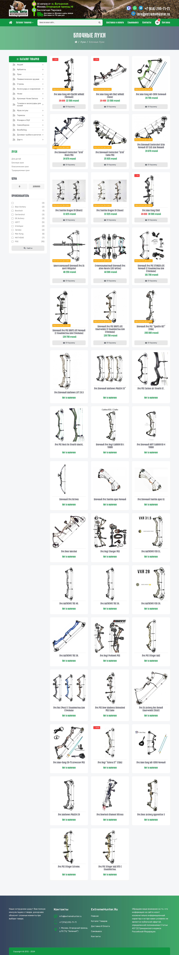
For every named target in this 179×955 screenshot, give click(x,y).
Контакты (146, 22)
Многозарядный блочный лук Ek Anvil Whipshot (69, 267)
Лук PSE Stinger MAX (151, 655)
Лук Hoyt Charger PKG (110, 551)
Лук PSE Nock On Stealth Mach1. (69, 444)
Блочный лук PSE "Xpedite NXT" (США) (151, 328)
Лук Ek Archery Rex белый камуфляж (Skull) (151, 709)
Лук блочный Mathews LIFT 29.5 (69, 392)
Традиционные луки (20, 170)
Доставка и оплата (115, 22)
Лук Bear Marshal (69, 551)
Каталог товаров (23, 22)
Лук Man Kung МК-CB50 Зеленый (151, 94)
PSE (16, 241)
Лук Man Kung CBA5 (151, 210)
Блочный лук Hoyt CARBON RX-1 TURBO (110, 446)
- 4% (137, 175)
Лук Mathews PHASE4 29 (69, 814)
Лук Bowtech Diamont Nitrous (110, 814)
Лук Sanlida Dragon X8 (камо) (110, 210)
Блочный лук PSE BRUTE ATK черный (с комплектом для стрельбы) (69, 332)
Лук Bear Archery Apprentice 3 (151, 814)
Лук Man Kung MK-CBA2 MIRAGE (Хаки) (110, 95)
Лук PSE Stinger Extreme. (69, 866)
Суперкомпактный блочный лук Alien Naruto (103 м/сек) (110, 267)
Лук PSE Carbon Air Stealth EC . (151, 388)
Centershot (20, 214)
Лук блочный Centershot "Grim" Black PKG (69, 153)
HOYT (17, 222)
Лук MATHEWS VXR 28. (151, 603)
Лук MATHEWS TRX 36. (110, 603)
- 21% (96, 59)
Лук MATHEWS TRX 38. (69, 655)
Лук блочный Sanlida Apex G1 (151, 499)
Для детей (16, 159)
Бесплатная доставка (61, 89)
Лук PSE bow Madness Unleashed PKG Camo (110, 709)
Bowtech (19, 211)
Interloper (19, 226)
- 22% (55, 59)
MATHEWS (19, 238)
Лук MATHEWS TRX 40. (69, 603)
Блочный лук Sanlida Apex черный (110, 499)
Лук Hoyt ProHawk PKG (110, 655)
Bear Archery (20, 207)
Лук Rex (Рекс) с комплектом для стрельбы (69, 709)
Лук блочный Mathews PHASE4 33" (110, 388)
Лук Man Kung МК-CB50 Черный (151, 762)
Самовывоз (133, 22)
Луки (83, 42)
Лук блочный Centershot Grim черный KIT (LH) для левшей (151, 146)
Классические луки (20, 166)
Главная (95, 916)
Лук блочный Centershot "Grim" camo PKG (110, 153)
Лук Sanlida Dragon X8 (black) (69, 210)
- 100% (96, 727)
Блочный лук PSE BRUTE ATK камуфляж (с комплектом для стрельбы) (110, 329)
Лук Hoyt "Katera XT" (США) (110, 762)
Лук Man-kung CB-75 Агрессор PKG (69, 762)
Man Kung (19, 234)
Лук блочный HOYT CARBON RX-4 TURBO (151, 446)
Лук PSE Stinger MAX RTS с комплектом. (110, 868)
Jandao (18, 230)
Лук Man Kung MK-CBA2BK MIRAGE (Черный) (69, 95)
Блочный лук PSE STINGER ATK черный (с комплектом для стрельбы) (151, 268)
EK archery (19, 218)
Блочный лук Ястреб (69, 499)
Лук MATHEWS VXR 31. (151, 551)
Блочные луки (18, 163)
